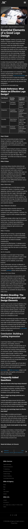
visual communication (19, 75)
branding (9, 270)
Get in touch (4, 370)
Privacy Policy (14, 523)
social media (23, 328)
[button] (25, 2)
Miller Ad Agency (14, 370)
